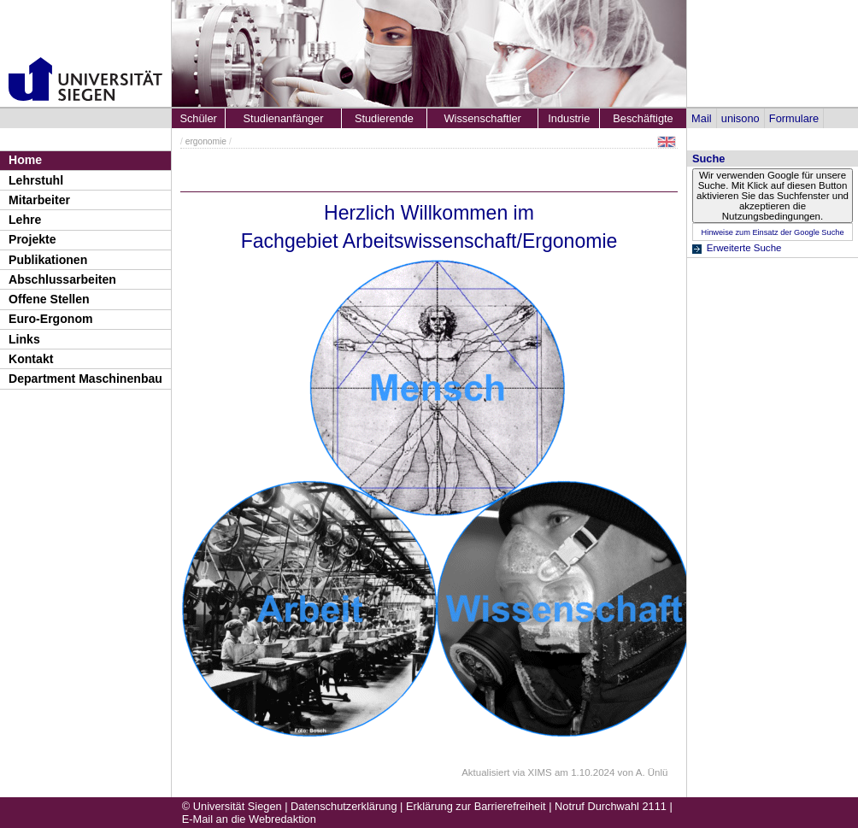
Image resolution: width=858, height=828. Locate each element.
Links (24, 339)
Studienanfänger (284, 118)
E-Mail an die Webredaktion (249, 819)
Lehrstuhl (36, 180)
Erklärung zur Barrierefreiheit (476, 806)
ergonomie (205, 141)
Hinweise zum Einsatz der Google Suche (772, 232)
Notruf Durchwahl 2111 (611, 806)
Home (25, 160)
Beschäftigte (643, 118)
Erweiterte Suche (744, 248)
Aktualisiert (485, 772)
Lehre (25, 219)
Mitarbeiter (39, 200)
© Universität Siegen (232, 806)
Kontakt (31, 359)
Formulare (794, 118)
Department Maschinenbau (85, 378)
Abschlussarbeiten (62, 279)
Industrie (569, 118)
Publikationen (48, 260)
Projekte (32, 239)
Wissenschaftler (482, 118)
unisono (740, 118)
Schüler (197, 118)
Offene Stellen (49, 299)
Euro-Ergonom (51, 319)
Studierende (384, 118)
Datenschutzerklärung (344, 806)
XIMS (540, 772)
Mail (701, 118)
